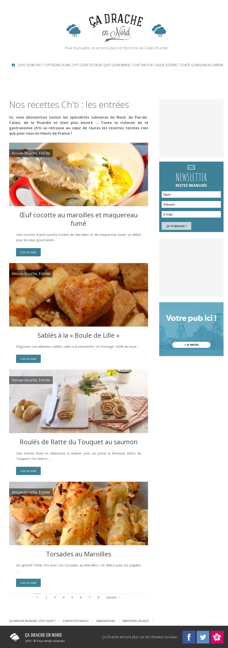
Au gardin (215, 65)
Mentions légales (136, 621)
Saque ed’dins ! (167, 65)
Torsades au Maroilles (78, 554)
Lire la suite (28, 252)
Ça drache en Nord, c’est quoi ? (32, 621)
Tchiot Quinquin (193, 65)
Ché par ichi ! (144, 65)
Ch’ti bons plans (58, 65)
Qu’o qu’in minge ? (117, 65)
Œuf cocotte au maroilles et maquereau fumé (78, 219)
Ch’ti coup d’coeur (87, 65)
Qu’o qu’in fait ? (30, 65)
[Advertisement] (117, 85)
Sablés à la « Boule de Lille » (78, 335)
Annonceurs (105, 621)
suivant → (113, 597)
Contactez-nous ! (76, 621)
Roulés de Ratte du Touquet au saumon (79, 442)
